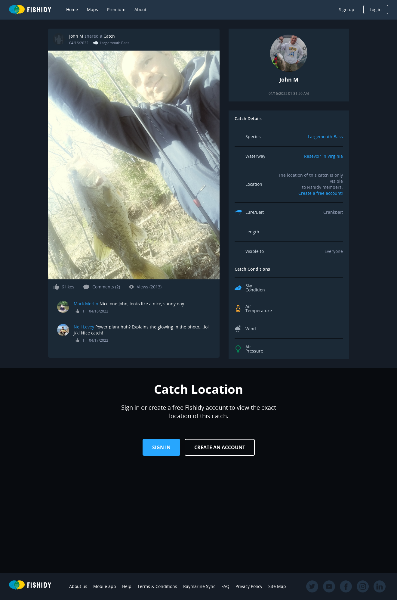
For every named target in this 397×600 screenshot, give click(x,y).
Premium (116, 9)
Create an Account (219, 447)
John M (76, 36)
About (140, 9)
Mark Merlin (86, 303)
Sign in (161, 447)
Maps (92, 9)
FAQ (225, 586)
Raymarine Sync (199, 586)
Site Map (277, 586)
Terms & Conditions (157, 586)
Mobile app (104, 586)
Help (126, 586)
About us (78, 586)
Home (72, 9)
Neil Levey (84, 327)
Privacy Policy (248, 586)
